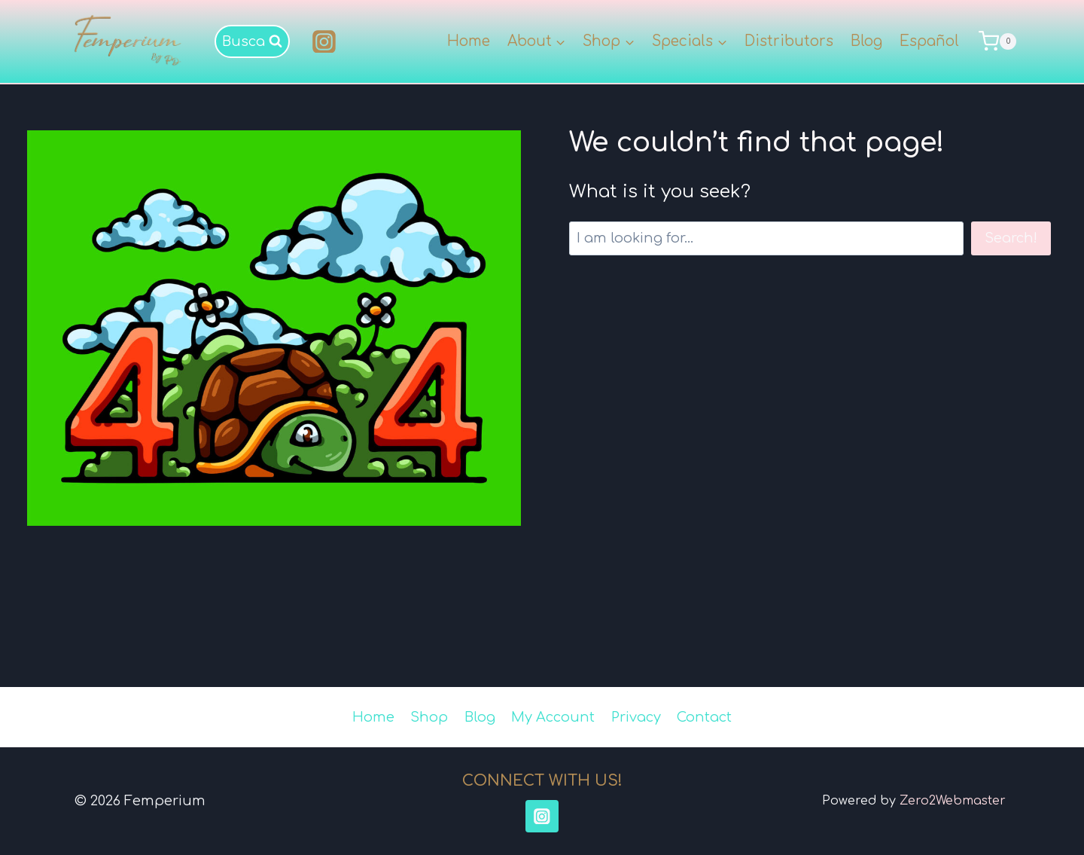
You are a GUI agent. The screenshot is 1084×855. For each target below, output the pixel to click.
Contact (704, 717)
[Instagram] (324, 41)
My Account (553, 717)
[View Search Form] (252, 42)
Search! (1011, 238)
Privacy (636, 717)
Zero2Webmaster (953, 801)
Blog (866, 41)
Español (929, 41)
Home (468, 41)
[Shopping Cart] (999, 41)
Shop (429, 717)
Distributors (788, 41)
